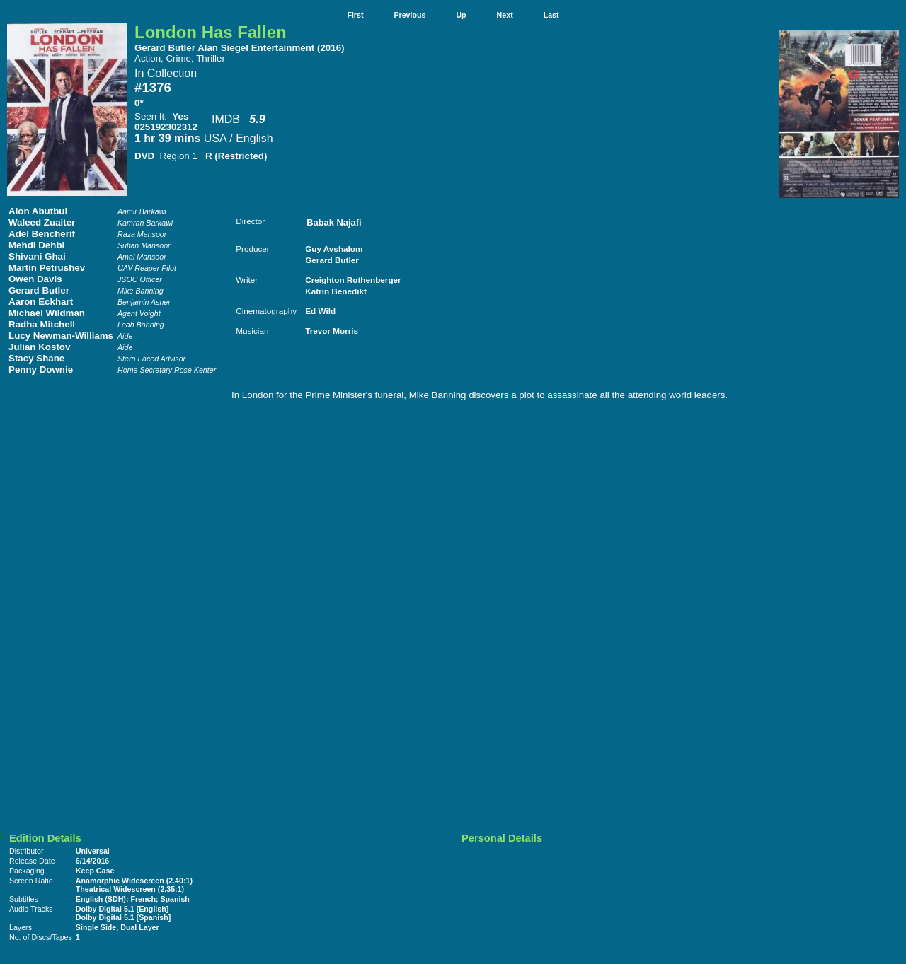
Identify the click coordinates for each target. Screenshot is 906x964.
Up (461, 15)
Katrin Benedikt (336, 291)
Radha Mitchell (41, 324)
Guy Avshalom (333, 248)
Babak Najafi (333, 222)
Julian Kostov (39, 347)
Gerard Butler (38, 290)
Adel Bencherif (41, 233)
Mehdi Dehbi (36, 245)
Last (551, 15)
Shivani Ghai (37, 256)
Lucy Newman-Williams (60, 335)
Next (505, 15)
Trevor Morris (331, 330)
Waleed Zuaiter (41, 222)
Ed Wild (320, 310)
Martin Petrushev (46, 267)
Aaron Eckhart (40, 301)
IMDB (226, 119)
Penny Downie (40, 369)
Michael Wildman (46, 313)
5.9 (257, 119)
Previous (409, 15)
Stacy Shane (36, 358)
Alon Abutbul (37, 211)
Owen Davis (35, 279)
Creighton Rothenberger (353, 279)
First (355, 15)
